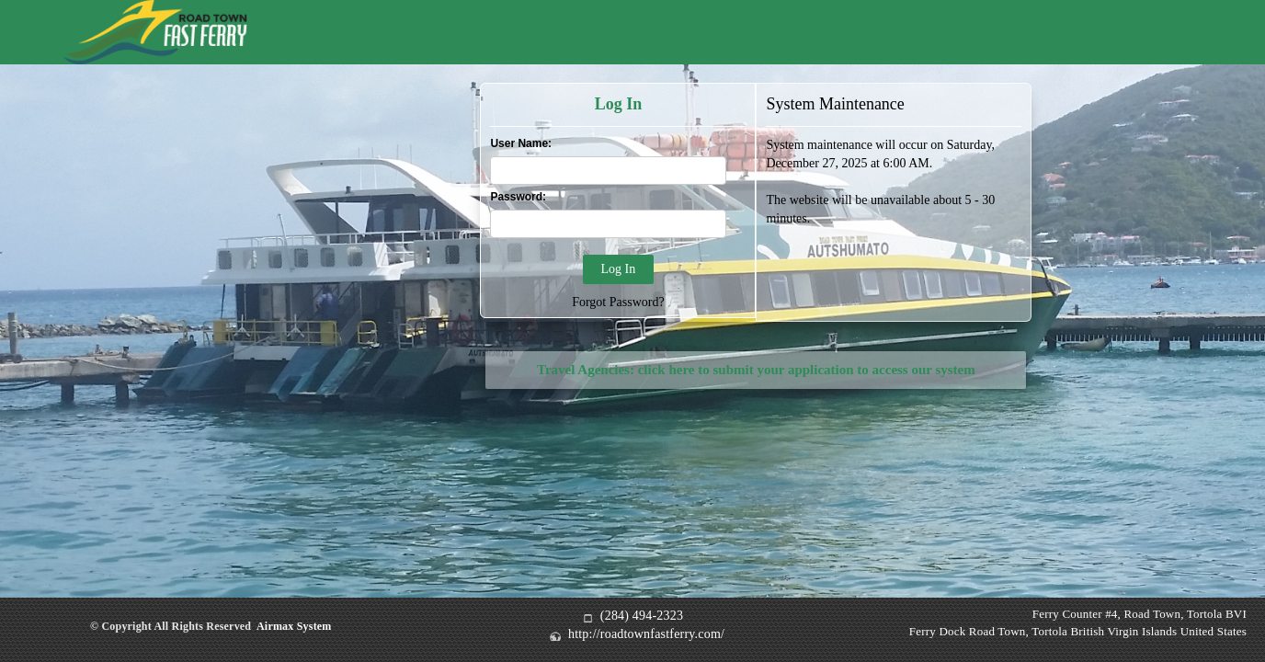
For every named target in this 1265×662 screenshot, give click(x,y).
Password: (518, 196)
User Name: (521, 143)
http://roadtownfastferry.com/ (646, 634)
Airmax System (294, 626)
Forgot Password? (618, 302)
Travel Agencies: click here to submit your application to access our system (756, 369)
